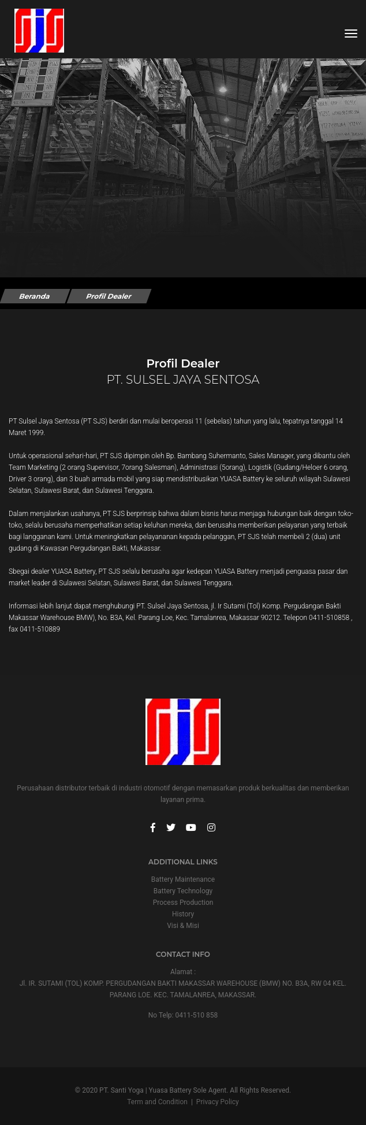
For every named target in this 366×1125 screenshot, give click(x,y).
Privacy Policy (217, 1102)
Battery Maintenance (183, 879)
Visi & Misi (183, 926)
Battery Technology (183, 891)
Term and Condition (157, 1102)
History (183, 914)
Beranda (34, 296)
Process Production (183, 902)
